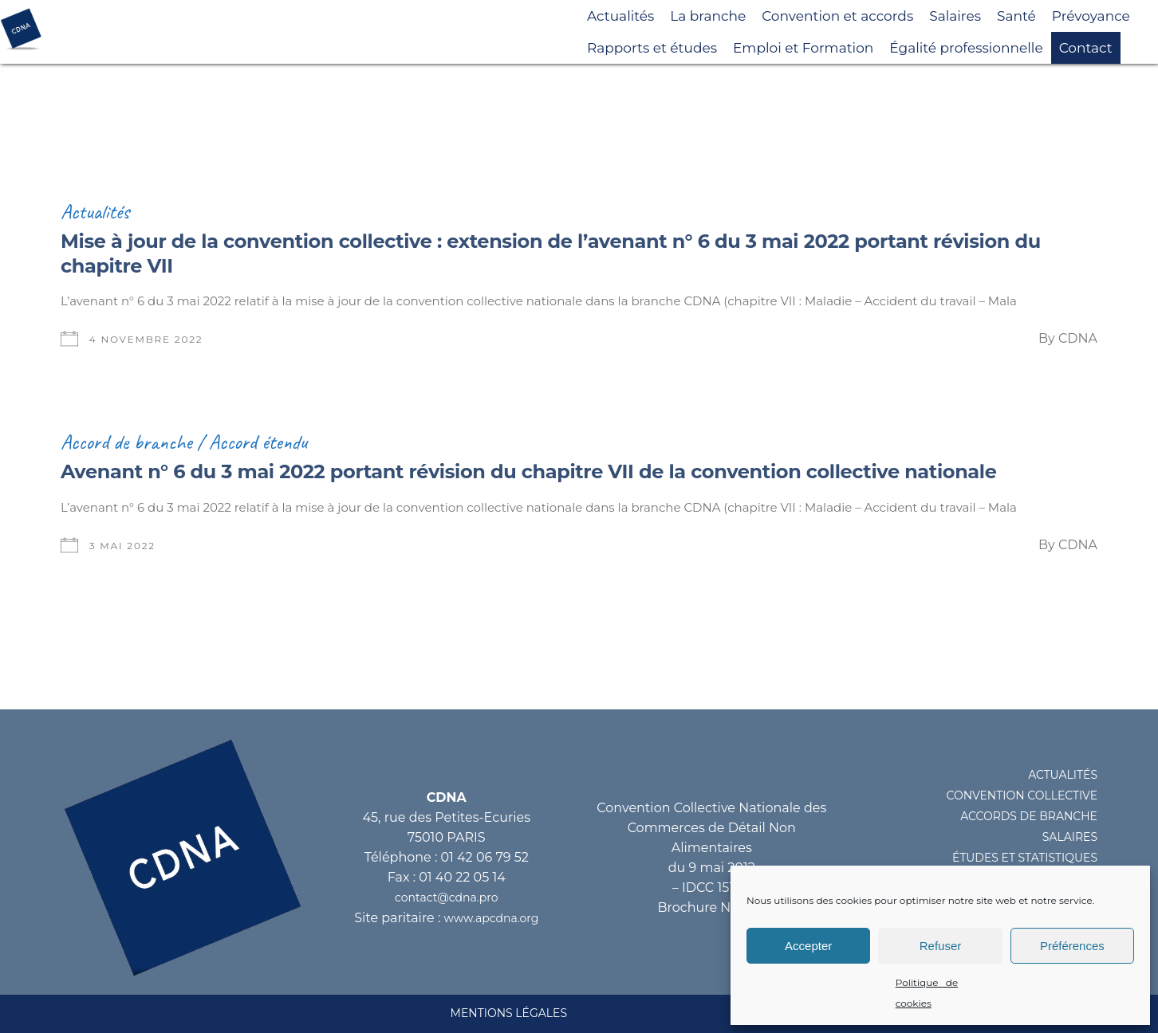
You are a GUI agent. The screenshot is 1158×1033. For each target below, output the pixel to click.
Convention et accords (837, 16)
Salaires (955, 16)
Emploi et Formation (803, 48)
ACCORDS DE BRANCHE (1028, 816)
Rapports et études (652, 48)
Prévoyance (1091, 16)
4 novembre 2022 (146, 339)
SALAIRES (1069, 837)
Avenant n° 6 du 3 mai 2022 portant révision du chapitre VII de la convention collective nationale (528, 471)
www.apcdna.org (491, 918)
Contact (1086, 48)
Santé (1016, 16)
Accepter (808, 945)
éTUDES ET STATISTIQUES (1024, 857)
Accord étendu (258, 442)
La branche (708, 16)
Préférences (1072, 945)
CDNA (1077, 338)
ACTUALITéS (1062, 775)
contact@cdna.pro (446, 897)
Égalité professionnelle (965, 48)
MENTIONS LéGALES (509, 1013)
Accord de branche (126, 442)
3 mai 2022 (122, 546)
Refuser (941, 945)
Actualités (620, 16)
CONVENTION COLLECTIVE (1022, 795)
